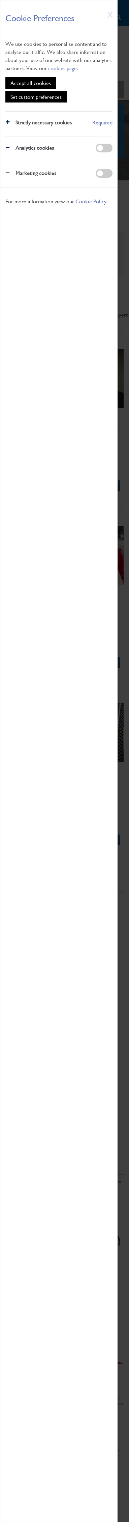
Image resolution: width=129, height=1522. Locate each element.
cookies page (62, 68)
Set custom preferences (36, 96)
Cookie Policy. (91, 201)
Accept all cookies (30, 83)
